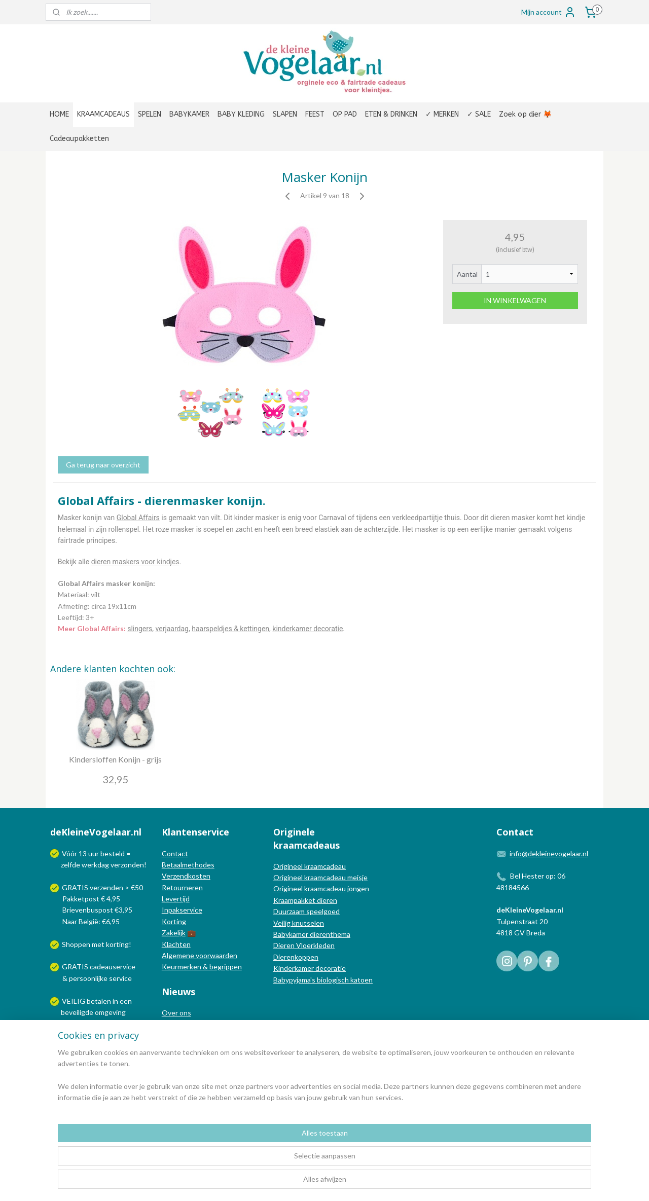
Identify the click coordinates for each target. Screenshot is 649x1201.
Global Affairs (138, 518)
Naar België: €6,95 (91, 921)
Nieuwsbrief (181, 1046)
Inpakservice (182, 909)
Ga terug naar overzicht (103, 464)
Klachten (176, 944)
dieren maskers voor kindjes (135, 562)
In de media (180, 1024)
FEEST (314, 114)
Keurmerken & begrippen (202, 966)
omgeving (110, 1012)
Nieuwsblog (180, 1035)
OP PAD (345, 114)
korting (117, 944)
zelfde (70, 864)
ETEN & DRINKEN (391, 114)
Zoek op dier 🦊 (525, 114)
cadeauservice (112, 966)
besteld (112, 853)
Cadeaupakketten (79, 138)
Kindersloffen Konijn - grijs (115, 759)
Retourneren (182, 887)
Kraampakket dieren (305, 900)
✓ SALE (479, 114)
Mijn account (548, 12)
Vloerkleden (315, 945)
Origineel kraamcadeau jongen (321, 888)
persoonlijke (88, 978)
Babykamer (290, 934)
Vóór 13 (75, 853)
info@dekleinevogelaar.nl (549, 853)
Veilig (282, 923)
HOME (59, 114)
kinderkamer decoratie (307, 629)
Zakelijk (174, 932)
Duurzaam (289, 911)
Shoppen (76, 944)
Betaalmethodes (188, 864)
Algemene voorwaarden (199, 955)
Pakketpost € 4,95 (86, 898)
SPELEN (149, 114)
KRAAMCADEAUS (103, 114)
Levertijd (176, 898)
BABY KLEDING (241, 114)
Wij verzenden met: (92, 1035)
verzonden (127, 864)
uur (93, 853)
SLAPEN (285, 114)
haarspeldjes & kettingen (230, 629)
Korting (174, 921)
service (119, 978)
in (115, 1001)
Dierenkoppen (295, 957)
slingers (139, 629)
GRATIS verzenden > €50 (102, 887)
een (126, 1001)
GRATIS (76, 966)
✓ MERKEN (442, 114)
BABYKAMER (189, 114)
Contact (175, 853)
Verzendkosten (186, 875)
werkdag (95, 864)
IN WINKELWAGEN (515, 300)
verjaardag (172, 629)
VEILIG (74, 1001)
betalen (99, 1001)
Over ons (176, 1012)
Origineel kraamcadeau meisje (320, 877)
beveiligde (77, 1012)
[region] (258, 1161)
